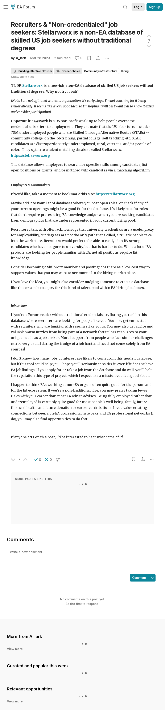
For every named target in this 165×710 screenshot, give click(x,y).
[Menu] (6, 7)
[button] (37, 459)
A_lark (21, 58)
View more (15, 649)
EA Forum (23, 7)
